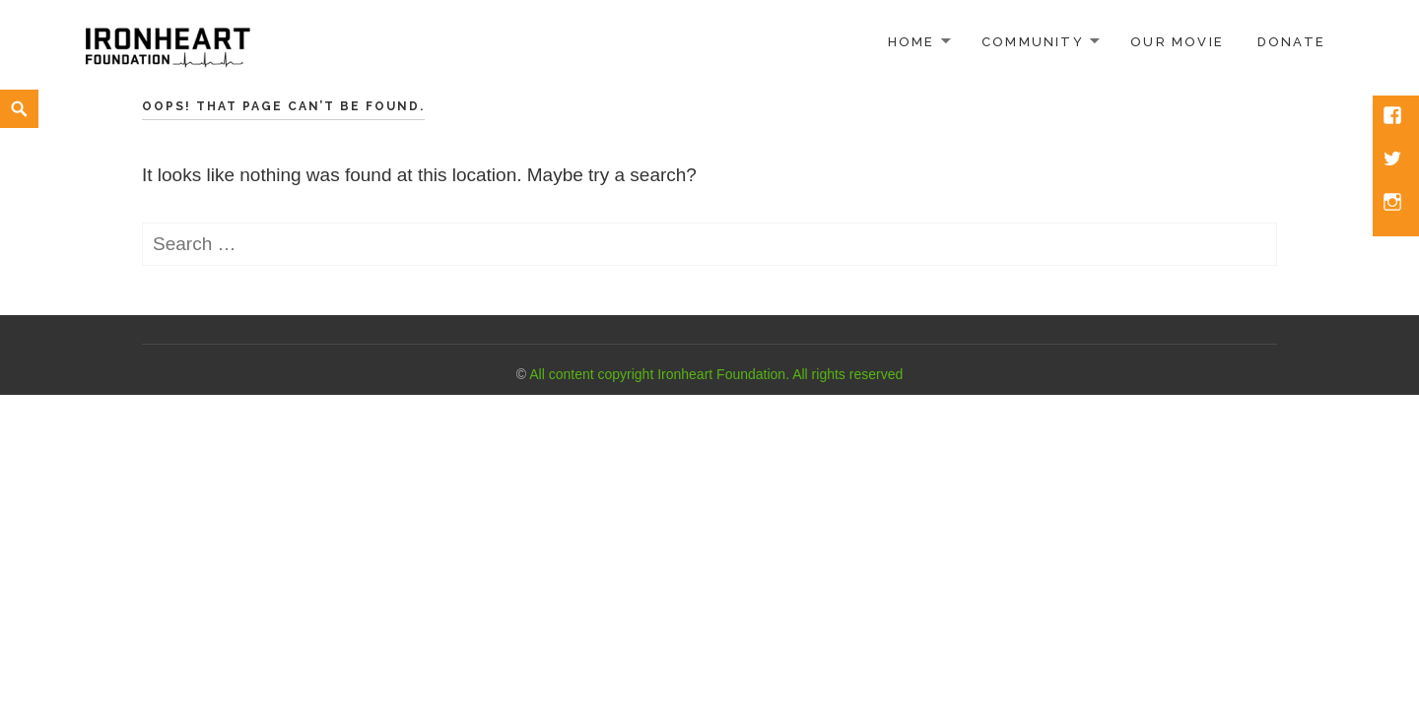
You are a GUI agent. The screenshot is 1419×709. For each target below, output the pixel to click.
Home (911, 41)
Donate (1291, 41)
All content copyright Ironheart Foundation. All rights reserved (716, 374)
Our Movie (1177, 41)
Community (1032, 41)
